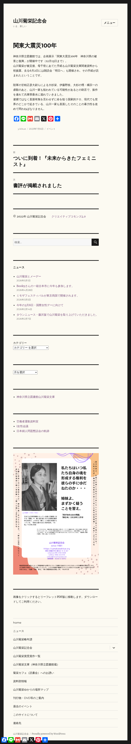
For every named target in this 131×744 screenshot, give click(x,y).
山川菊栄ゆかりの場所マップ (31, 689)
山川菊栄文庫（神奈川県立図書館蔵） (36, 664)
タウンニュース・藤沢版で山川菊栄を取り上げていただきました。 (57, 314)
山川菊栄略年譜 (22, 639)
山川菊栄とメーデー (29, 276)
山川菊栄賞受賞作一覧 (26, 656)
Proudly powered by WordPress (49, 733)
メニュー (109, 22)
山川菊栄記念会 (30, 21)
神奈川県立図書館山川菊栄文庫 (36, 396)
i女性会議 (22, 426)
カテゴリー (20, 343)
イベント (51, 128)
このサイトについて (25, 714)
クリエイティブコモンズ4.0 (69, 216)
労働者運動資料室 (27, 421)
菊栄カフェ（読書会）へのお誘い (33, 672)
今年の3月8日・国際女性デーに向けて (40, 305)
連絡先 (17, 723)
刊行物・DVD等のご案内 (28, 698)
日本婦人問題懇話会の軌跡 (33, 431)
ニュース (18, 631)
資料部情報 (20, 681)
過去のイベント (22, 706)
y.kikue (22, 128)
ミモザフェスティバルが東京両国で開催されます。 (48, 295)
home (17, 622)
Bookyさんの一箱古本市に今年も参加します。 (45, 286)
